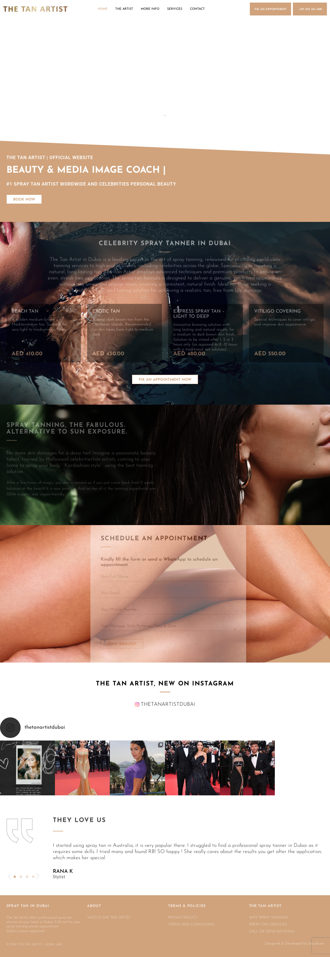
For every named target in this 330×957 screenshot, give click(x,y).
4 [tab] (33, 877)
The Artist (124, 9)
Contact (197, 9)
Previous (9, 876)
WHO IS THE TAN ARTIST (109, 914)
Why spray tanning (268, 914)
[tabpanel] (188, 861)
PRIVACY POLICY (182, 914)
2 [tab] (21, 877)
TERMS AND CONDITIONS (191, 921)
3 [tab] (27, 877)
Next (37, 876)
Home (103, 9)
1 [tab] (15, 877)
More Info (150, 9)
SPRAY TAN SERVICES (268, 921)
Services (174, 9)
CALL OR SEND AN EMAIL (272, 928)
